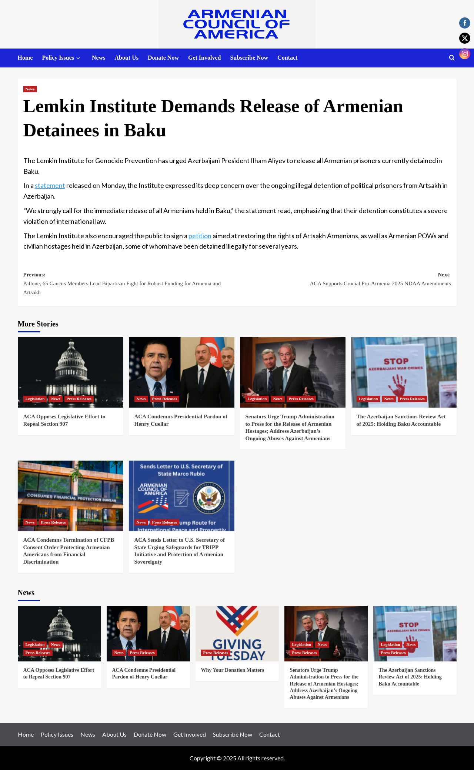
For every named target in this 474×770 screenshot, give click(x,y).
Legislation (35, 398)
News (98, 57)
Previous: (130, 284)
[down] (78, 58)
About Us (126, 57)
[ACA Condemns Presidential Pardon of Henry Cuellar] (181, 372)
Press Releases (79, 398)
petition (199, 236)
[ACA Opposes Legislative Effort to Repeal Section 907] (70, 372)
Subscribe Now (249, 57)
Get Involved (204, 57)
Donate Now (163, 57)
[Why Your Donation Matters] (237, 633)
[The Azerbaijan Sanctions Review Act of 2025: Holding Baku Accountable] (404, 372)
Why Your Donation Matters (232, 670)
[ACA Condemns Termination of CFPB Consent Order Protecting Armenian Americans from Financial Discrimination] (70, 496)
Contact (287, 57)
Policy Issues (62, 58)
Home (25, 57)
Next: (344, 280)
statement (50, 185)
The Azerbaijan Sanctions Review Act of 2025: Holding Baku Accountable (410, 676)
